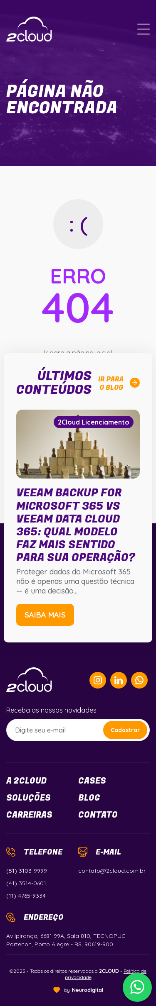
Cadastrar (125, 730)
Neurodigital (87, 990)
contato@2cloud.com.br (112, 870)
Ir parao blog (119, 383)
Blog (89, 798)
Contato (98, 815)
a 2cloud (26, 781)
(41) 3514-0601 (26, 883)
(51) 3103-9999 (26, 870)
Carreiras (29, 815)
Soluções (28, 798)
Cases (92, 781)
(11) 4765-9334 (26, 895)
